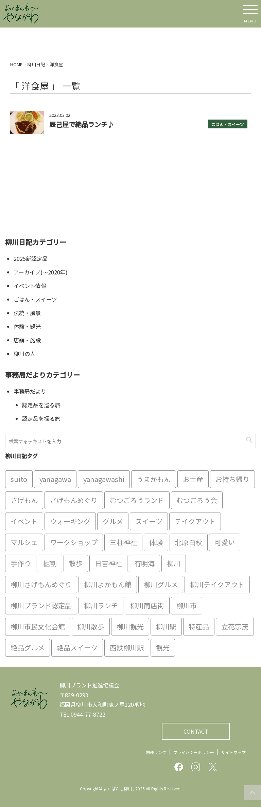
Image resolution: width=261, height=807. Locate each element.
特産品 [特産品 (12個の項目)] (199, 626)
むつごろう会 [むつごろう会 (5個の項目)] (196, 500)
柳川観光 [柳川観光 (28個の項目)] (130, 626)
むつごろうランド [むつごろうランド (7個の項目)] (137, 500)
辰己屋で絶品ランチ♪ (81, 124)
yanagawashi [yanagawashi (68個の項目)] (103, 479)
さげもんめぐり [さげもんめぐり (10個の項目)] (74, 500)
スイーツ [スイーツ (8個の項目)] (148, 521)
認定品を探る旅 (41, 418)
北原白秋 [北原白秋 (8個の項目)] (188, 542)
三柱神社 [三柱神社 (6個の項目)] (123, 542)
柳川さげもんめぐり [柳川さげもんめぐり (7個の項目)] (41, 584)
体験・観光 (27, 326)
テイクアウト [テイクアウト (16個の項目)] (195, 521)
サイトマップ (233, 752)
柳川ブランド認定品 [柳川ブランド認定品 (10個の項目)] (41, 605)
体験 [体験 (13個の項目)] (156, 542)
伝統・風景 (27, 313)
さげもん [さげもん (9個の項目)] (24, 500)
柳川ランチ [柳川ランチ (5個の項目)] (101, 605)
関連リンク (156, 752)
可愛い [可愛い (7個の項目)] (224, 542)
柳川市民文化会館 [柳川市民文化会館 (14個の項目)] (38, 626)
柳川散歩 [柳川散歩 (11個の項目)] (90, 626)
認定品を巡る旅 (41, 405)
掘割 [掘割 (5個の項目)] (50, 563)
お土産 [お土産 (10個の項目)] (193, 479)
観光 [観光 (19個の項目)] (163, 647)
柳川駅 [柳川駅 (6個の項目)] (166, 626)
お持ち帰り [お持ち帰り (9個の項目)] (232, 479)
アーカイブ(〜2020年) (41, 272)
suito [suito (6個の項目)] (19, 479)
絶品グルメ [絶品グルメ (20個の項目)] (28, 647)
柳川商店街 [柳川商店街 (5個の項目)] (147, 605)
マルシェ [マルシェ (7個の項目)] (24, 542)
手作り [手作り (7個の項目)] (21, 563)
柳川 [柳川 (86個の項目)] (173, 563)
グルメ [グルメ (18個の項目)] (113, 521)
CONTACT (196, 731)
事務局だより (30, 391)
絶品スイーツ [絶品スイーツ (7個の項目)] (77, 647)
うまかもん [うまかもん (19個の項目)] (154, 479)
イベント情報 (30, 286)
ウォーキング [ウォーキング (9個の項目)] (70, 521)
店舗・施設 (27, 340)
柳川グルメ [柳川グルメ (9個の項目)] (161, 584)
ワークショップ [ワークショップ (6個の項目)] (74, 542)
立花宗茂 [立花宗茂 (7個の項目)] (234, 626)
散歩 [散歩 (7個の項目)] (76, 563)
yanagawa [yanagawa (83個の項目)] (55, 479)
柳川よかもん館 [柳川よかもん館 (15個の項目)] (108, 584)
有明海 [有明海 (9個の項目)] (144, 563)
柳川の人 (24, 353)
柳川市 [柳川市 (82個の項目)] (186, 605)
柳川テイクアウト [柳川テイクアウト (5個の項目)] (217, 584)
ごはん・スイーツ (227, 124)
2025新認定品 (31, 258)
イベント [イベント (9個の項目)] (24, 521)
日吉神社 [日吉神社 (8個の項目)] (108, 563)
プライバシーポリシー (193, 752)
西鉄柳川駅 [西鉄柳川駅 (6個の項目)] (127, 647)
